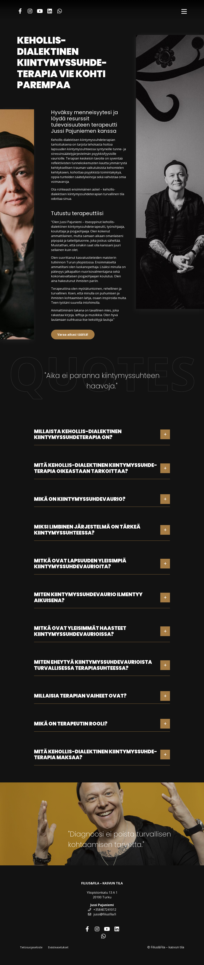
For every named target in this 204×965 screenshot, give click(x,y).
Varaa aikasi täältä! (72, 334)
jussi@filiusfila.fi (102, 914)
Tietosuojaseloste (31, 947)
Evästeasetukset (58, 947)
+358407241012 (102, 909)
